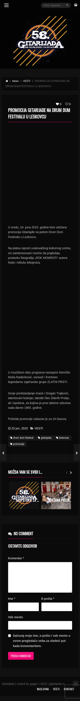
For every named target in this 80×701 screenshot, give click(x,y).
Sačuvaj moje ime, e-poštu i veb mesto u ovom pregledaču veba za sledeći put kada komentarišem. (41, 646)
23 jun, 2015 (20, 428)
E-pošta (47, 604)
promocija (17, 444)
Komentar (16, 558)
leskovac (62, 437)
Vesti (56, 694)
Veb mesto (15, 622)
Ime (11, 604)
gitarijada (44, 437)
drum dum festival (21, 437)
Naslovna (43, 694)
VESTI (38, 428)
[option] (24, 495)
